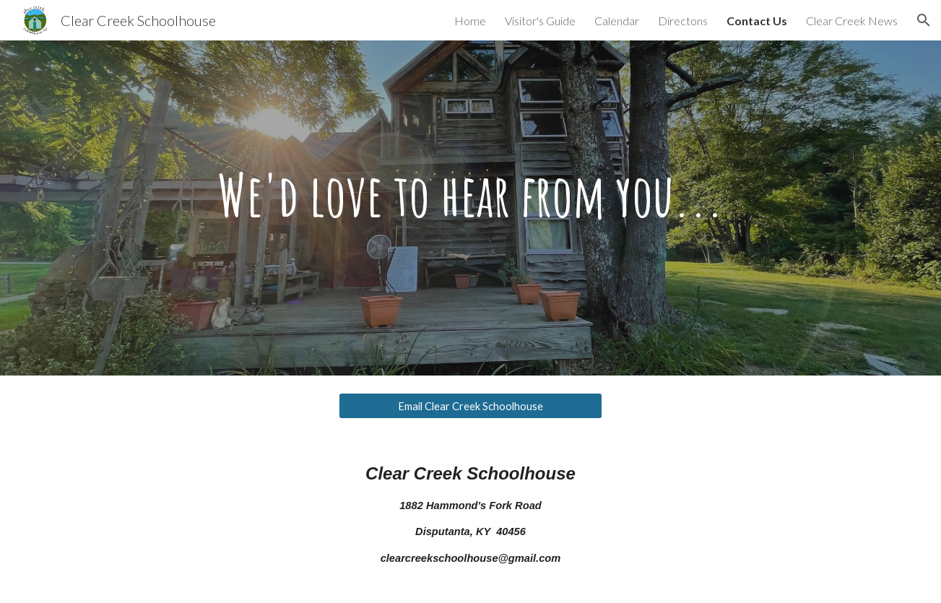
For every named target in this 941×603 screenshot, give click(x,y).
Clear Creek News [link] (852, 20)
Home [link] (470, 20)
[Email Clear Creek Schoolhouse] (470, 405)
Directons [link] (683, 20)
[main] (470, 208)
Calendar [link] (616, 20)
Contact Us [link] (757, 20)
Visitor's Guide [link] (540, 20)
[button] (923, 20)
